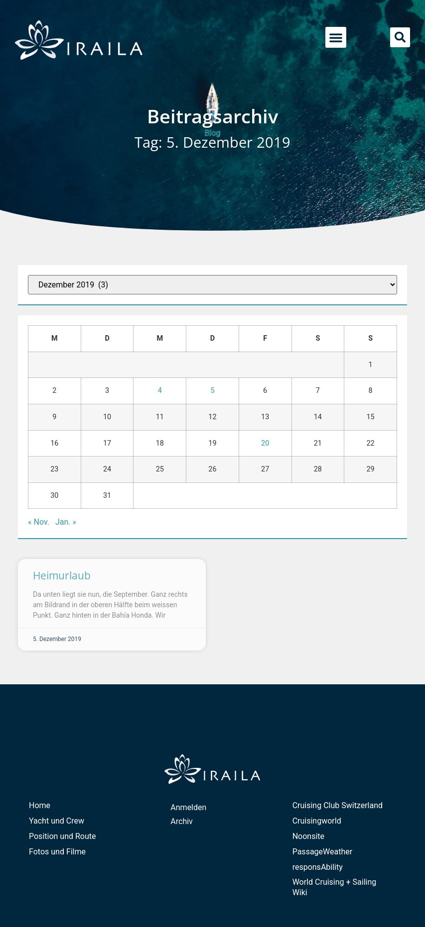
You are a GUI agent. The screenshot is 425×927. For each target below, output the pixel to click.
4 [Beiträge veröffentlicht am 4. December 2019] (160, 390)
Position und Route (62, 836)
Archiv (181, 821)
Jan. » (65, 522)
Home (39, 805)
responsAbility (317, 867)
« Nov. (38, 522)
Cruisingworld (316, 821)
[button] (335, 37)
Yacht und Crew (56, 821)
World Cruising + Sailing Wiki (334, 887)
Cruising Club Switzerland (337, 805)
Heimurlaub (62, 575)
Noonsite (308, 836)
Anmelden (188, 807)
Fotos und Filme (57, 851)
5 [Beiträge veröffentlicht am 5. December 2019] (212, 390)
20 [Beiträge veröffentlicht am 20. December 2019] (265, 443)
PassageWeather (322, 851)
